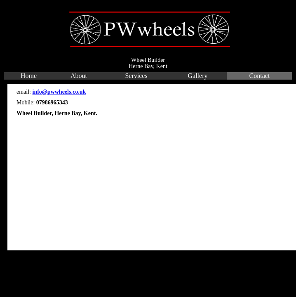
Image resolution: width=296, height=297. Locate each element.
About (78, 75)
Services (136, 75)
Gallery (198, 75)
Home (29, 75)
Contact (259, 75)
